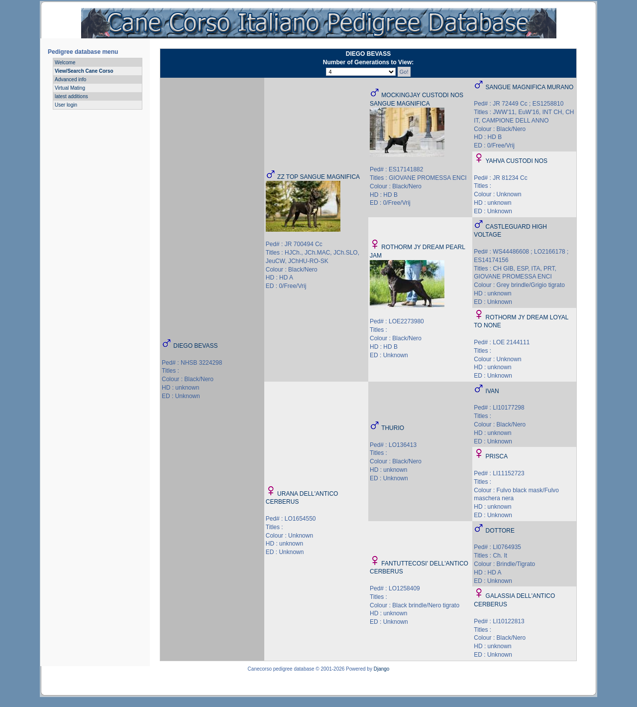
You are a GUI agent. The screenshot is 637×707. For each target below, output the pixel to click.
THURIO (392, 427)
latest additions (71, 96)
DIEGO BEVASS (195, 345)
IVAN (492, 391)
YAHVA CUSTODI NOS (516, 160)
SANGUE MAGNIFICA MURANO (530, 87)
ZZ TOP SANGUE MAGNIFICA (318, 176)
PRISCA (497, 456)
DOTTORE (500, 530)
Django (382, 669)
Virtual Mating (70, 88)
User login (66, 105)
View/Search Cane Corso (84, 71)
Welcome (65, 62)
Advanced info (70, 79)
